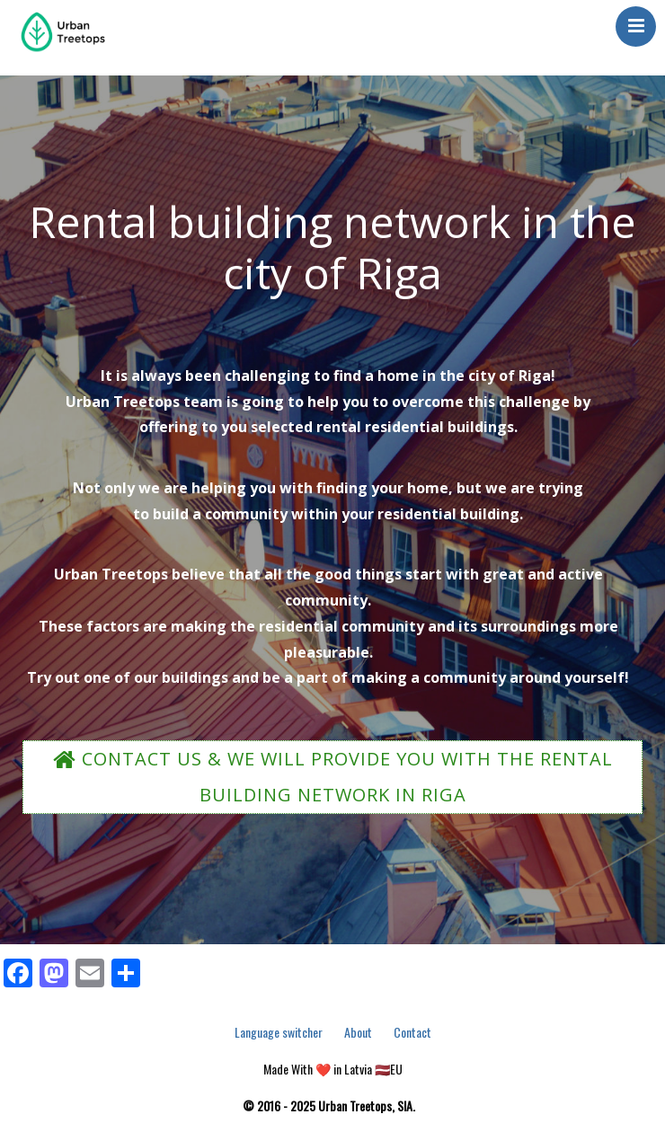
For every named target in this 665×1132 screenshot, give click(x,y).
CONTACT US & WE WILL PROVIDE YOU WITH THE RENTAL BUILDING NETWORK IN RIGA (333, 777)
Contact (412, 1031)
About (358, 1031)
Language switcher (279, 1031)
